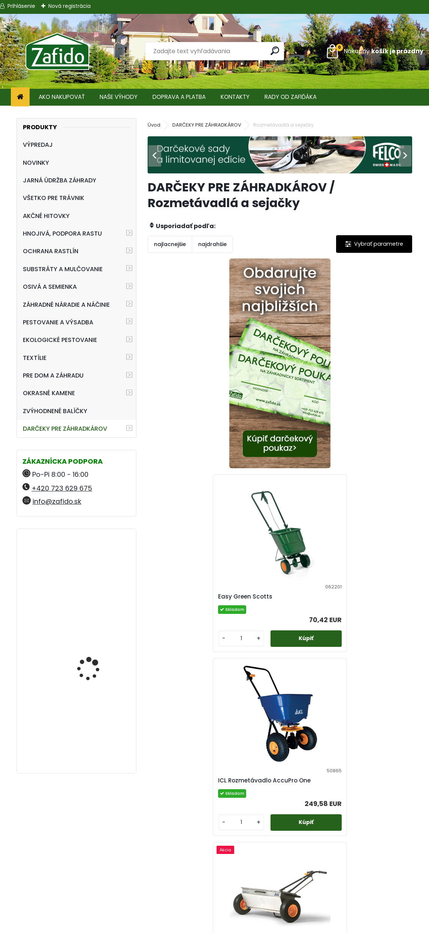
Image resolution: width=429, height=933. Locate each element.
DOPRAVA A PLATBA (179, 97)
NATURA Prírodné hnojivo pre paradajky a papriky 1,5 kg (98, 724)
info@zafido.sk (57, 501)
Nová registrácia (69, 6)
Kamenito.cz (357, 893)
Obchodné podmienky (214, 875)
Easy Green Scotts (315, 397)
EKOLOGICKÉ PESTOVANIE (60, 340)
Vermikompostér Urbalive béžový (87, 567)
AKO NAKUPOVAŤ (62, 97)
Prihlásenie (21, 6)
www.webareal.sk (245, 925)
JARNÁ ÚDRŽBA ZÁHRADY (59, 180)
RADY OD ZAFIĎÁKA (291, 97)
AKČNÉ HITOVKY (46, 216)
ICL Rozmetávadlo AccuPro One (202, 596)
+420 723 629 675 (61, 488)
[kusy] (310, 454)
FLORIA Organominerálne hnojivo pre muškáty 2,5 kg (98, 651)
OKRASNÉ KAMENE (49, 393)
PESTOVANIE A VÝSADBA (58, 322)
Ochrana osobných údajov (214, 884)
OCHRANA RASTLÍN (50, 251)
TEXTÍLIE (34, 358)
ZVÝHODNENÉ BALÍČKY (55, 411)
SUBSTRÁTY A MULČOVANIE (63, 269)
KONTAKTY (235, 97)
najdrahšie (212, 244)
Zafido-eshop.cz (357, 884)
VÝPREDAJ (38, 144)
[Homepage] (20, 97)
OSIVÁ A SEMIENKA (50, 286)
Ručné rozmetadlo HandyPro (264, 780)
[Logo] (57, 51)
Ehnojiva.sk (357, 875)
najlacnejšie (170, 244)
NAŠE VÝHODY (119, 97)
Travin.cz (357, 911)
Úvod (154, 124)
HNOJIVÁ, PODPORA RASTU (62, 233)
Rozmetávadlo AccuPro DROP (331, 596)
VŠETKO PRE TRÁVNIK (53, 198)
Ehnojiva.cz (358, 902)
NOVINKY (36, 162)
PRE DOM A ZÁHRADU (53, 375)
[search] (275, 50)
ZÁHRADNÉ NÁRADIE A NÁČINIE (66, 304)
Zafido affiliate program (214, 911)
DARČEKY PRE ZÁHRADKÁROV (65, 428)
